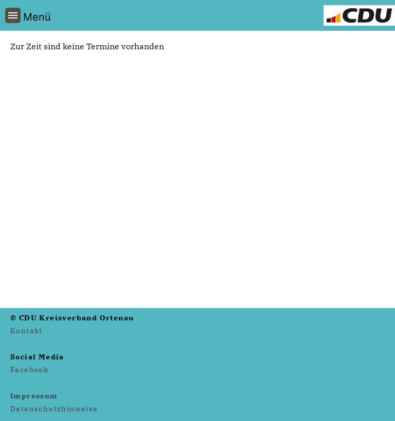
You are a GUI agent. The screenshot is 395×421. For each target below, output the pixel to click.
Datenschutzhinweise (54, 408)
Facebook (29, 369)
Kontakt (26, 330)
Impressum (34, 395)
